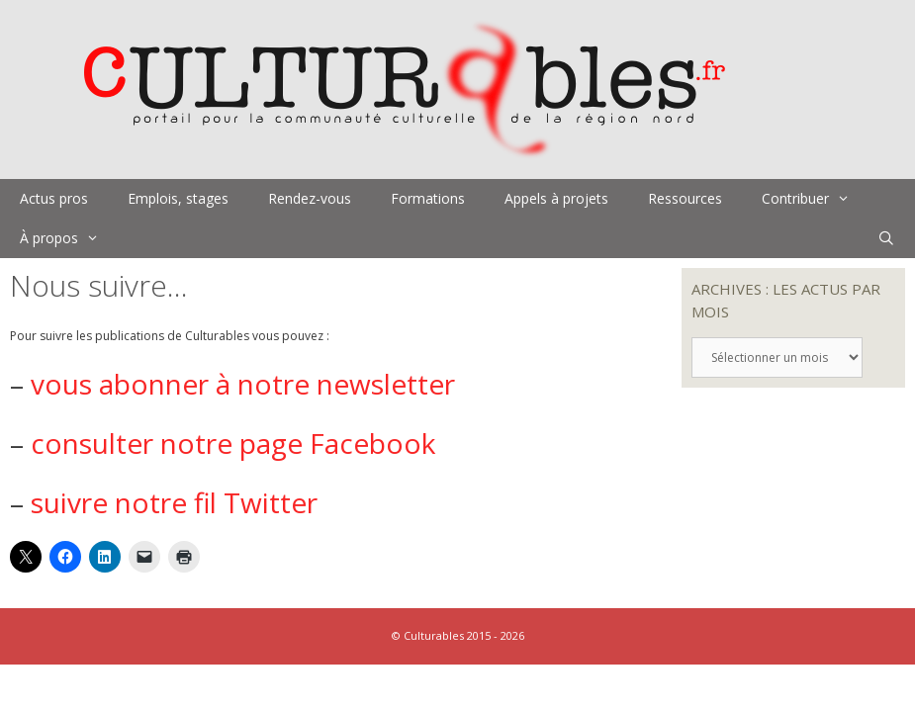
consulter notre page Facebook (233, 443)
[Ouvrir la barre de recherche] (886, 238)
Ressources (685, 198)
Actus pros (54, 198)
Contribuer (815, 199)
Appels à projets (556, 198)
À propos (69, 238)
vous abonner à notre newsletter (243, 383)
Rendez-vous (309, 198)
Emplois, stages (178, 198)
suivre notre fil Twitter (174, 502)
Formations (428, 198)
